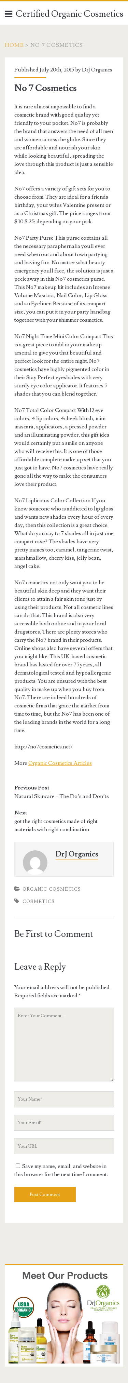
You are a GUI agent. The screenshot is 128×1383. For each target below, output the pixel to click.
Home (14, 45)
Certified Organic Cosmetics (69, 14)
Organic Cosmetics (52, 889)
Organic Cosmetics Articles (60, 763)
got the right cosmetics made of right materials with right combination (56, 825)
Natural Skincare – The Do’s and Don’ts (61, 796)
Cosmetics (39, 901)
